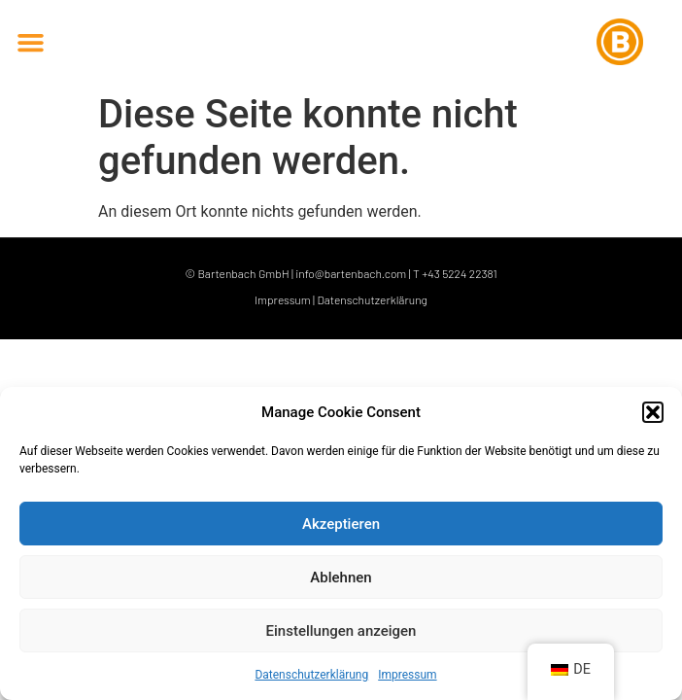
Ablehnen (340, 577)
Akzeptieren (341, 524)
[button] (653, 412)
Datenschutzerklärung (311, 675)
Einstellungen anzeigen (341, 631)
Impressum (407, 675)
